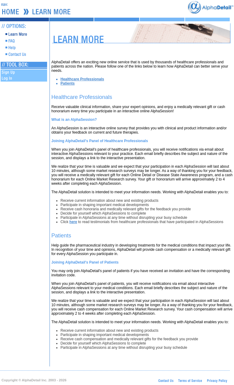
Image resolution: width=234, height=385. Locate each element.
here (73, 222)
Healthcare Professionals (82, 79)
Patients (67, 83)
